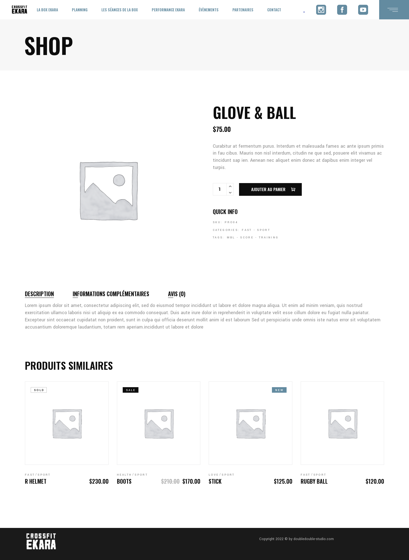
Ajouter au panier (268, 189)
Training (269, 237)
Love (214, 474)
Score (247, 237)
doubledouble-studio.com (313, 538)
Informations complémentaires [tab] (111, 294)
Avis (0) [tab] (176, 294)
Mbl (231, 237)
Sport (263, 230)
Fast (247, 230)
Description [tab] (39, 294)
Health (124, 474)
